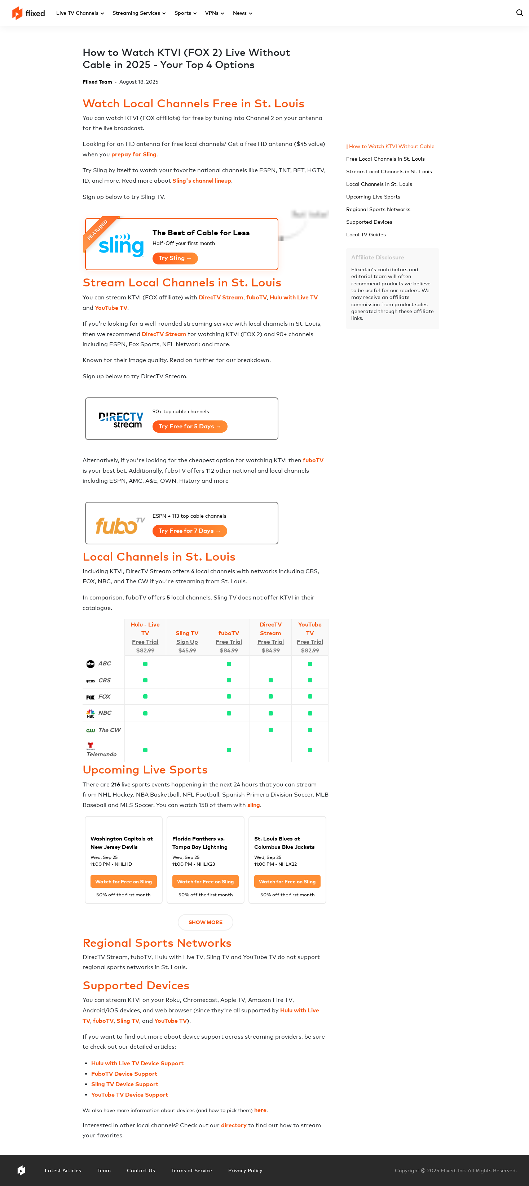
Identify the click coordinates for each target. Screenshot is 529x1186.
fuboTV (256, 297)
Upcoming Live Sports (373, 196)
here (260, 1110)
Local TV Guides (366, 234)
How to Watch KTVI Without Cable (392, 146)
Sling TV (187, 633)
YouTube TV (111, 307)
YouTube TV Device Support (129, 1094)
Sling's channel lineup (201, 180)
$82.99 (145, 650)
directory (234, 1125)
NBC (104, 712)
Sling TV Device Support (124, 1084)
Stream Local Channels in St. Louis (389, 171)
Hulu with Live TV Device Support (137, 1063)
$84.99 (229, 650)
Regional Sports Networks (378, 209)
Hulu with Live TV (294, 297)
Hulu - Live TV (145, 629)
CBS (104, 680)
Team (104, 1170)
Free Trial (145, 641)
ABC (104, 663)
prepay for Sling (134, 154)
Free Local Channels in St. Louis (385, 159)
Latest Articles (63, 1170)
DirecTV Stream (221, 297)
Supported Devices (369, 222)
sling (253, 804)
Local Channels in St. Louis (379, 184)
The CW (109, 730)
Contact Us (141, 1170)
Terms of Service (191, 1170)
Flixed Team (97, 82)
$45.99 (187, 650)
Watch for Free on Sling (123, 881)
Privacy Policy (245, 1170)
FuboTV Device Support (124, 1073)
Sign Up (187, 641)
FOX (104, 696)
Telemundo (101, 754)
